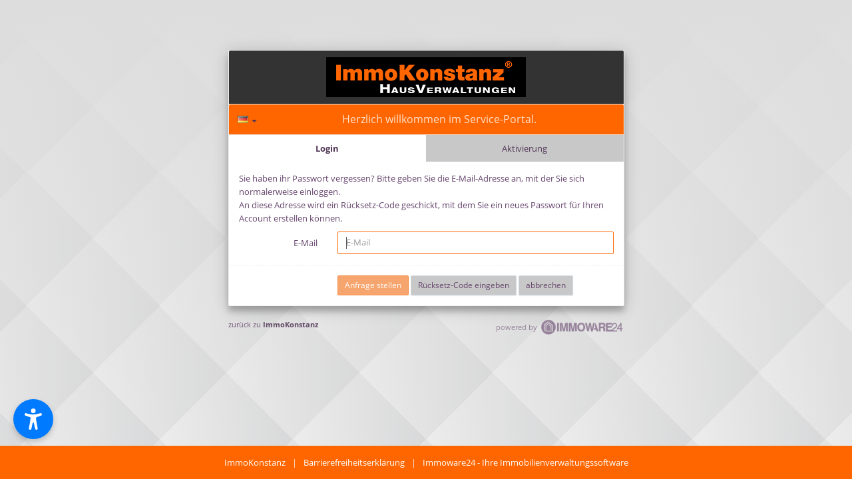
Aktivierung (524, 148)
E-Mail (306, 243)
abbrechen (546, 285)
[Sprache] (247, 119)
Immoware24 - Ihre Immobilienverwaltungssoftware (525, 462)
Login (327, 148)
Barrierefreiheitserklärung (354, 462)
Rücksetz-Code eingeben (463, 285)
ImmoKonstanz (290, 324)
